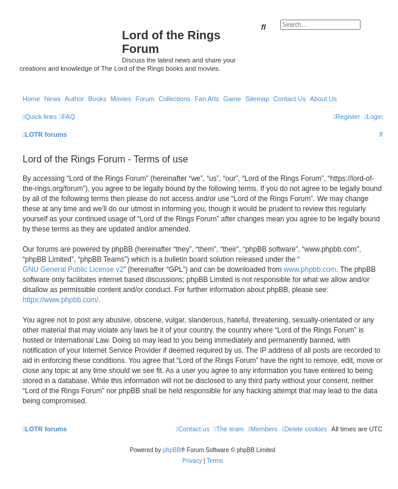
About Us (323, 98)
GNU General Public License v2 (73, 269)
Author (74, 98)
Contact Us (290, 98)
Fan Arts (207, 98)
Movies (121, 98)
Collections (174, 98)
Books (97, 98)
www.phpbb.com (310, 269)
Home (31, 98)
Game (232, 98)
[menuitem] (67, 116)
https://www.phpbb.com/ (60, 300)
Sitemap (257, 98)
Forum (145, 98)
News (52, 98)
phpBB (172, 450)
